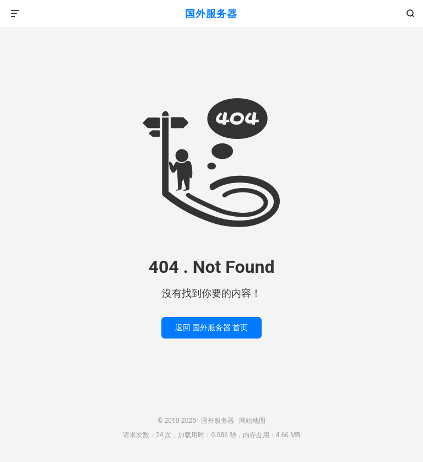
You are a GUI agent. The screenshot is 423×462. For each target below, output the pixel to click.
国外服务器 (211, 13)
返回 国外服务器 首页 (211, 327)
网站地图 (252, 421)
